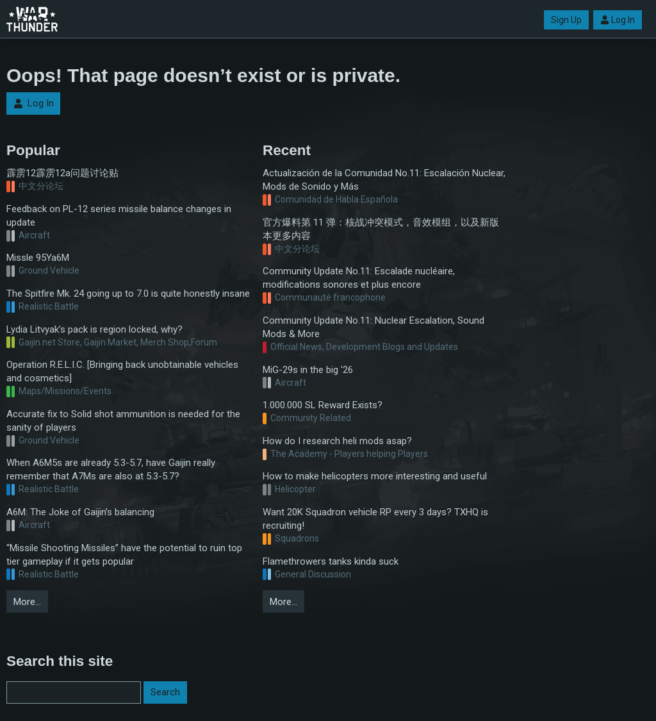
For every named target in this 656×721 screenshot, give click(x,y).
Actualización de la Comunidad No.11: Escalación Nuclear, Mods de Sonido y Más (384, 179)
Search (165, 692)
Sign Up (566, 20)
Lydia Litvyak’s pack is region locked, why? (94, 329)
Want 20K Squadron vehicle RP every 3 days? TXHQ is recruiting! (375, 518)
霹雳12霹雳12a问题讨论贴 (62, 173)
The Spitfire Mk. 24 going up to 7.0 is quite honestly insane (128, 293)
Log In (617, 20)
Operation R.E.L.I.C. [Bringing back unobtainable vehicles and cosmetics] (122, 371)
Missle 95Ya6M (37, 257)
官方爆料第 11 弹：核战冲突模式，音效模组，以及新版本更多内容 (381, 229)
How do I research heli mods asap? (337, 441)
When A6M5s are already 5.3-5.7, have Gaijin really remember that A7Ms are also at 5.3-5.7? (110, 469)
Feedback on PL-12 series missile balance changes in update (118, 215)
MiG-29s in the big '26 (308, 370)
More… (27, 602)
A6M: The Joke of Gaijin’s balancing (80, 512)
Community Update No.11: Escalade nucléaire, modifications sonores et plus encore (359, 277)
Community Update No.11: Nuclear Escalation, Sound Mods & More (373, 327)
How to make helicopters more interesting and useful (375, 476)
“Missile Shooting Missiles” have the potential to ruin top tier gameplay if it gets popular (124, 554)
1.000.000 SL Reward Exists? (322, 405)
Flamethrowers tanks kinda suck (330, 561)
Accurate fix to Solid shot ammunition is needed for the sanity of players (123, 420)
